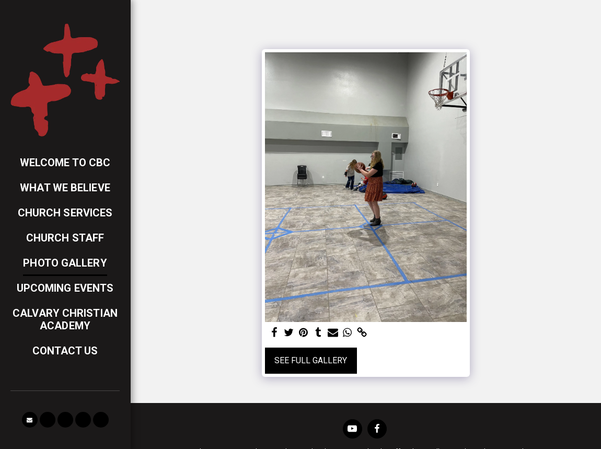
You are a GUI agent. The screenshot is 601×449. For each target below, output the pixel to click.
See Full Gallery (310, 360)
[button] (30, 420)
